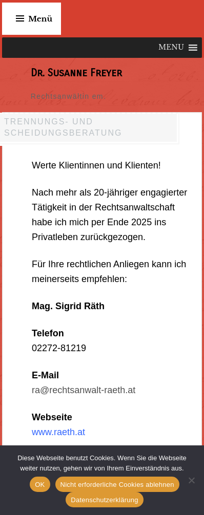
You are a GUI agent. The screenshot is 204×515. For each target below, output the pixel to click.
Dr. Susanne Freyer (76, 73)
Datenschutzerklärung (104, 500)
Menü (40, 19)
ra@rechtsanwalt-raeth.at (83, 390)
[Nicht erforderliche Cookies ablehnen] (191, 480)
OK (40, 484)
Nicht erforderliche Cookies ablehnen (117, 484)
